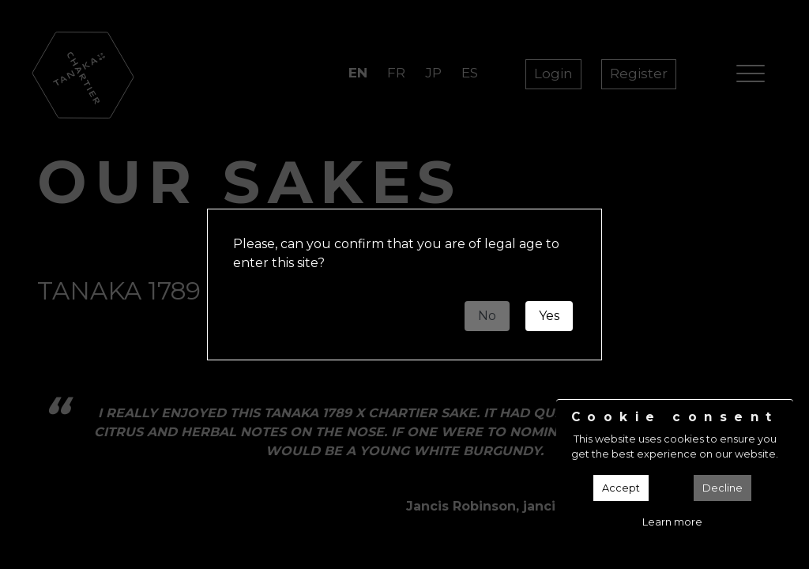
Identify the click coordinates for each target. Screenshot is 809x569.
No (487, 315)
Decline (722, 488)
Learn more (672, 522)
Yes (549, 315)
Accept (621, 488)
